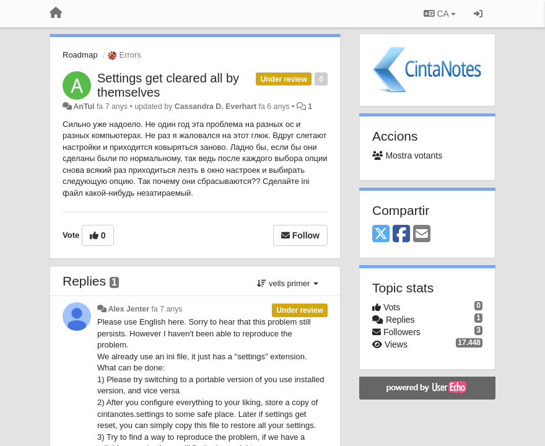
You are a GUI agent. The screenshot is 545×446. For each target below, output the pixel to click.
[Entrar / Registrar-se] (478, 13)
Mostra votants (407, 155)
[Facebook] (401, 234)
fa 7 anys (166, 309)
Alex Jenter (128, 309)
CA (440, 14)
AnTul (83, 106)
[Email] (421, 234)
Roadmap (80, 54)
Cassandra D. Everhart (215, 106)
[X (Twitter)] (381, 234)
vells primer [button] (287, 283)
